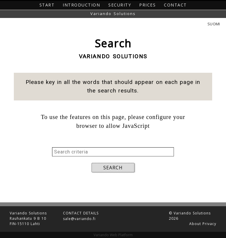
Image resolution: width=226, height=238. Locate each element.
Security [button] (119, 5)
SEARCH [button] (113, 167)
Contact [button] (175, 5)
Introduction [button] (81, 5)
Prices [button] (147, 5)
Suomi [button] (213, 24)
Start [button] (47, 5)
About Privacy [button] (202, 222)
